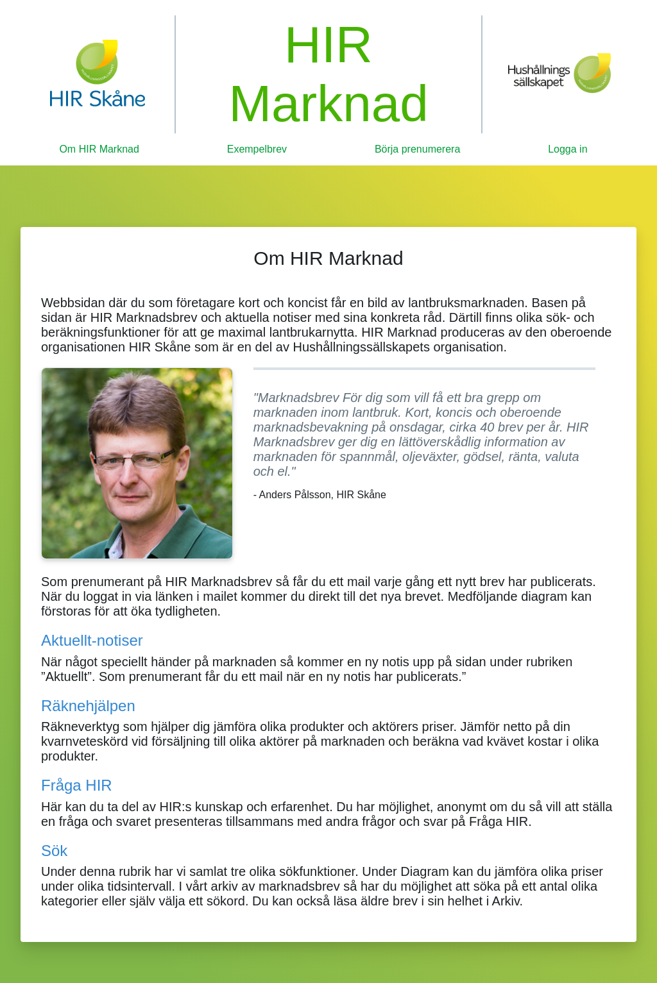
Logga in (567, 149)
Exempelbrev (257, 149)
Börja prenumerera (417, 149)
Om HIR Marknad (99, 149)
